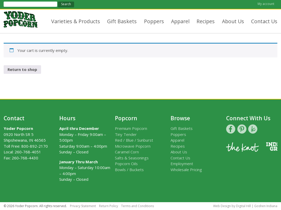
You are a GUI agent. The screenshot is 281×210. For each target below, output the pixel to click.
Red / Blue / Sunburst (134, 140)
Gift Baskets (122, 21)
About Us (233, 21)
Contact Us (264, 21)
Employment (182, 163)
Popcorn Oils (126, 163)
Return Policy (108, 206)
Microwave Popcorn (133, 146)
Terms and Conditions (137, 206)
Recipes (206, 21)
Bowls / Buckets (129, 169)
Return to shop (22, 69)
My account (266, 4)
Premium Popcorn (131, 128)
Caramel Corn (127, 151)
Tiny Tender (126, 134)
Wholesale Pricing (186, 169)
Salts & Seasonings (132, 157)
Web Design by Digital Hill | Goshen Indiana (245, 206)
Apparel (180, 21)
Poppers (154, 21)
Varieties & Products (75, 21)
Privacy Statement (83, 206)
